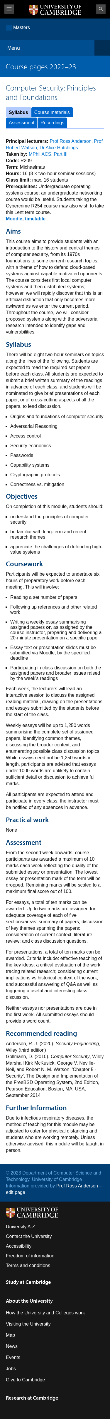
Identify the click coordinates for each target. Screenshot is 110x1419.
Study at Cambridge (28, 1282)
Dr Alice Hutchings (59, 147)
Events (13, 1357)
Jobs (11, 1368)
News (12, 1346)
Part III (60, 154)
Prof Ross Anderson (70, 141)
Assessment (21, 122)
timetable (35, 218)
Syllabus (18, 112)
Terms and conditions (28, 1265)
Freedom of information (30, 1255)
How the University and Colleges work (45, 1312)
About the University (29, 1300)
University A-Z (20, 1226)
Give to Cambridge (25, 1379)
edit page (15, 1192)
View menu (9, 9)
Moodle (14, 218)
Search (101, 9)
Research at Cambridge (32, 1397)
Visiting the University (28, 1323)
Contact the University (29, 1236)
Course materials (52, 112)
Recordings (52, 122)
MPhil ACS (40, 154)
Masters (21, 27)
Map (10, 1335)
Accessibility (18, 1246)
